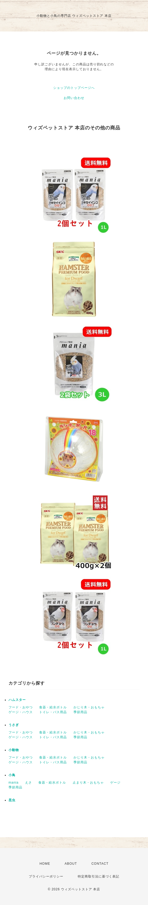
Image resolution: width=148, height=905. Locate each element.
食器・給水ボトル (53, 707)
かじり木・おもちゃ (89, 707)
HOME (44, 864)
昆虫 (12, 800)
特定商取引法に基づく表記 (98, 876)
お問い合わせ (74, 98)
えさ (28, 782)
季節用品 (80, 712)
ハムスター (17, 700)
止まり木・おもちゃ (88, 782)
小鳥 (12, 775)
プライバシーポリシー (46, 876)
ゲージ (115, 782)
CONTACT (99, 864)
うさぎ (14, 725)
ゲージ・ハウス (21, 712)
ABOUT (71, 864)
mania (14, 782)
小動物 (14, 750)
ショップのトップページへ (74, 88)
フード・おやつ (21, 707)
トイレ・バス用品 (53, 712)
